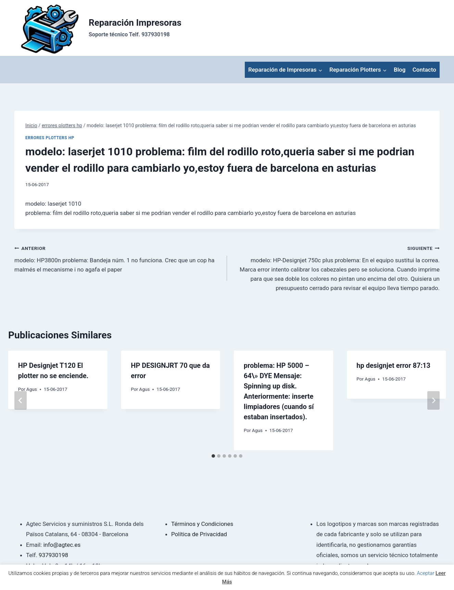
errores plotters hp (49, 137)
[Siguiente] (433, 400)
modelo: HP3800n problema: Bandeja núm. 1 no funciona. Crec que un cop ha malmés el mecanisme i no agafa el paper (117, 258)
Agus (31, 389)
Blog (400, 69)
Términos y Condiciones (202, 523)
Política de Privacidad (199, 534)
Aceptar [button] (425, 573)
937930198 (53, 555)
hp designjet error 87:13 (393, 365)
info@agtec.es (61, 544)
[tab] (213, 456)
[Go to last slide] (20, 400)
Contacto (424, 69)
